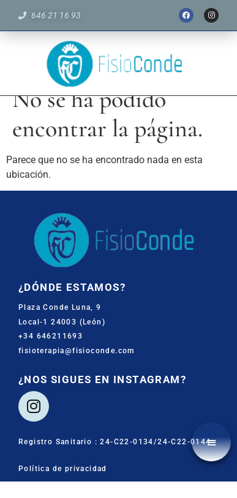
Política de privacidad (62, 485)
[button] (211, 441)
